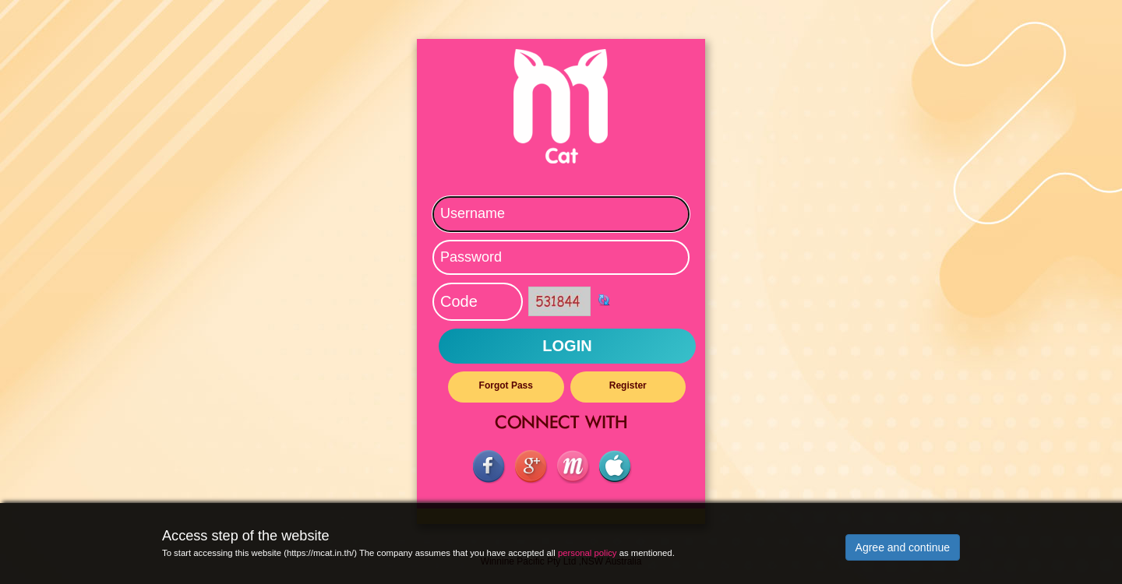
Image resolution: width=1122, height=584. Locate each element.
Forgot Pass (506, 385)
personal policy (587, 553)
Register (628, 385)
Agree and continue (903, 547)
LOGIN (566, 345)
